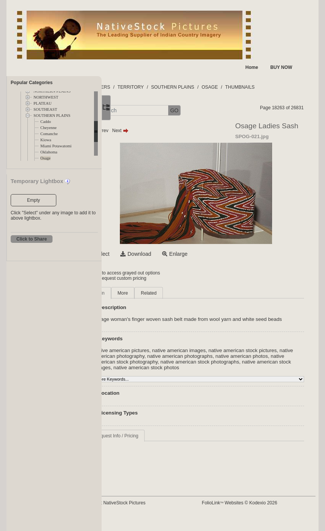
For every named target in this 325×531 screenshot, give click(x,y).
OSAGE (248, 87)
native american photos (158, 367)
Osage (45, 158)
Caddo (45, 122)
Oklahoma (48, 152)
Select (140, 254)
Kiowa (45, 140)
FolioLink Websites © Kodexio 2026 (257, 502)
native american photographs (253, 362)
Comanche (49, 134)
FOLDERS (137, 87)
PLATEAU (42, 103)
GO (213, 110)
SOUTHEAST (45, 109)
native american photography (185, 362)
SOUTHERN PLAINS (51, 115)
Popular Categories (32, 82)
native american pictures (159, 356)
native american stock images (232, 373)
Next (158, 130)
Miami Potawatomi (56, 146)
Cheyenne (48, 128)
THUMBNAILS (278, 87)
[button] (128, 111)
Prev (138, 130)
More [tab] (161, 293)
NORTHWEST (45, 97)
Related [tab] (186, 293)
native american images (217, 356)
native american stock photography (227, 367)
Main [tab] (138, 293)
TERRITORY (169, 87)
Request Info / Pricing (155, 447)
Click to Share (31, 239)
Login (132, 273)
